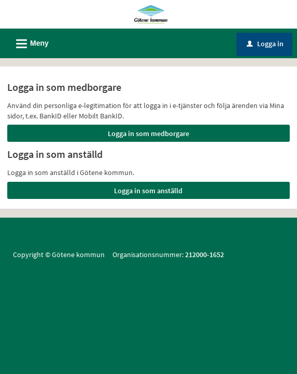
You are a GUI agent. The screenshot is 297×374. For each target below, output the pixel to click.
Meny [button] (29, 42)
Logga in (265, 43)
